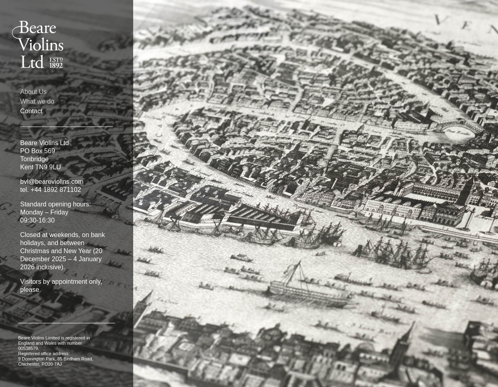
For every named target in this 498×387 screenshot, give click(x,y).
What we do (37, 101)
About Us (33, 92)
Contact (31, 111)
